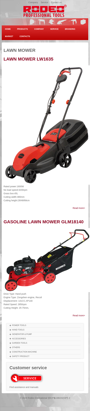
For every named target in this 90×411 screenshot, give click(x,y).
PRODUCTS (22, 29)
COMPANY (39, 29)
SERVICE (54, 29)
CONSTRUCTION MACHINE (24, 352)
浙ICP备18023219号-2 (59, 398)
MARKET (9, 36)
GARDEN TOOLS (19, 343)
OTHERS (16, 347)
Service (44, 2)
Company (33, 2)
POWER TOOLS (19, 325)
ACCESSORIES (19, 339)
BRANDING (70, 29)
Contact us (56, 2)
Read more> (79, 208)
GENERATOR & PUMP (22, 334)
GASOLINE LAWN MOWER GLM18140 (44, 221)
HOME (8, 29)
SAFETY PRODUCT (20, 356)
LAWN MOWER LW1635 (28, 59)
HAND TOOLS (18, 330)
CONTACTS (25, 36)
